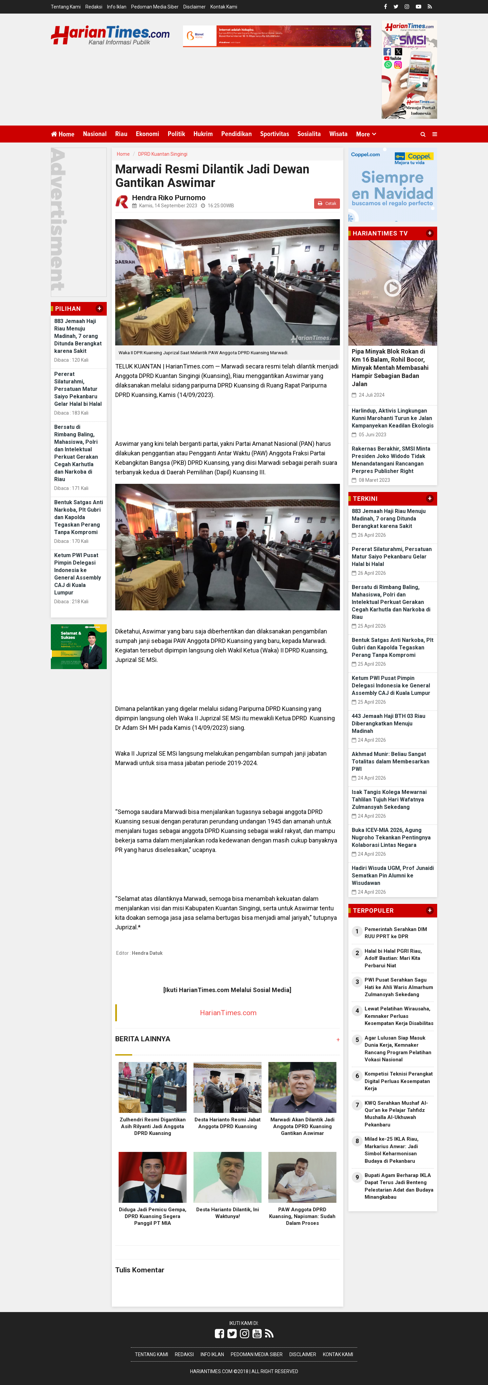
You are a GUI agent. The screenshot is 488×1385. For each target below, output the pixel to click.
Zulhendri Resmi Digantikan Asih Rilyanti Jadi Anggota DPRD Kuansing (153, 1126)
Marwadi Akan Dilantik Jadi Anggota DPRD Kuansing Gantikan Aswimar (302, 1126)
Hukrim (203, 134)
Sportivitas (274, 134)
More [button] (363, 134)
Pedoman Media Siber (155, 7)
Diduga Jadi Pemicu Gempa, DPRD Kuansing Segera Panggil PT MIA (152, 1216)
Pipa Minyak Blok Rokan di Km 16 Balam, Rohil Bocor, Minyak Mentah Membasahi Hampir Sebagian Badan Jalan (390, 367)
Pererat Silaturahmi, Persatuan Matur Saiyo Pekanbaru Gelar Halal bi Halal (78, 389)
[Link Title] (219, 1333)
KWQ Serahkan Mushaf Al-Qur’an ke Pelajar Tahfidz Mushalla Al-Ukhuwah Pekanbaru (396, 1114)
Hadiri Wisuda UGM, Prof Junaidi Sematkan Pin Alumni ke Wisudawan (393, 875)
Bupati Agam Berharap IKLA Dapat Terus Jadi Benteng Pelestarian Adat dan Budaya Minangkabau (399, 1186)
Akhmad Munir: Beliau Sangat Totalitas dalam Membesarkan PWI (390, 761)
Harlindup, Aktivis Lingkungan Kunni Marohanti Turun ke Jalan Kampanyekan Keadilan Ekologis (393, 418)
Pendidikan (236, 134)
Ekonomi (147, 134)
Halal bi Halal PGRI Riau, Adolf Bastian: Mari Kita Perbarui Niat (393, 958)
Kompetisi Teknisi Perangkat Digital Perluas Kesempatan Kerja (399, 1081)
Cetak (327, 203)
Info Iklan (116, 7)
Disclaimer (194, 7)
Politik (176, 134)
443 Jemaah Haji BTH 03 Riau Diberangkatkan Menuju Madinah (388, 723)
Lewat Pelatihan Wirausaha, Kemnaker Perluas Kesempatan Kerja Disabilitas (399, 1016)
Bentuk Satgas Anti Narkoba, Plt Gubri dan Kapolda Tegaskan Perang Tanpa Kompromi (78, 517)
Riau (121, 134)
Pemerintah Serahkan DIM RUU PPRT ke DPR (396, 933)
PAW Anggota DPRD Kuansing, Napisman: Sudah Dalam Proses (302, 1216)
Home (63, 134)
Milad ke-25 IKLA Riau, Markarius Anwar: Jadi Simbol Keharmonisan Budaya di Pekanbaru (392, 1150)
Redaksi (93, 7)
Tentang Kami (66, 7)
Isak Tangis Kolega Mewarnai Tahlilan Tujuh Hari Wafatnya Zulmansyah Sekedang (389, 799)
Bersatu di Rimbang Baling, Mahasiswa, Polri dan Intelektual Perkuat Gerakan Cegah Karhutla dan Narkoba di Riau (391, 602)
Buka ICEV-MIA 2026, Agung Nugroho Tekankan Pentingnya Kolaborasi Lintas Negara (391, 837)
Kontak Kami (223, 7)
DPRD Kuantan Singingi (162, 154)
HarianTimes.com (228, 1013)
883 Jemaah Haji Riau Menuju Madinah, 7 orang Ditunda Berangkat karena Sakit (78, 336)
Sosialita (309, 134)
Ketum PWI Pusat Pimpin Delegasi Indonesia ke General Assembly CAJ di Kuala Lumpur (391, 685)
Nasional (95, 134)
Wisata (338, 134)
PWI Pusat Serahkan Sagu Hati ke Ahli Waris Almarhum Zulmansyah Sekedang (399, 987)
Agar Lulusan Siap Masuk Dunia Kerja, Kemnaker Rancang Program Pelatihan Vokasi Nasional (398, 1049)
